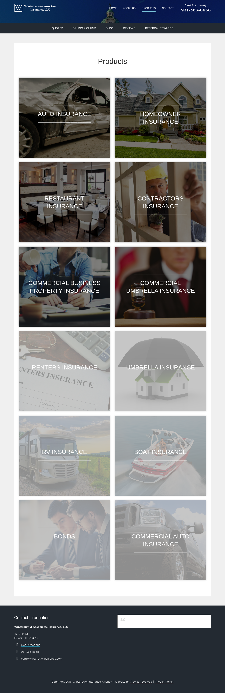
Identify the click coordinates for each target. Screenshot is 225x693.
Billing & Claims (84, 28)
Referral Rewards (159, 28)
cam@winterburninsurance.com (41, 658)
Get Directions (30, 645)
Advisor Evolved (141, 681)
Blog (109, 28)
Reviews (129, 28)
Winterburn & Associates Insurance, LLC (149, 621)
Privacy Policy (164, 681)
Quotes (57, 28)
